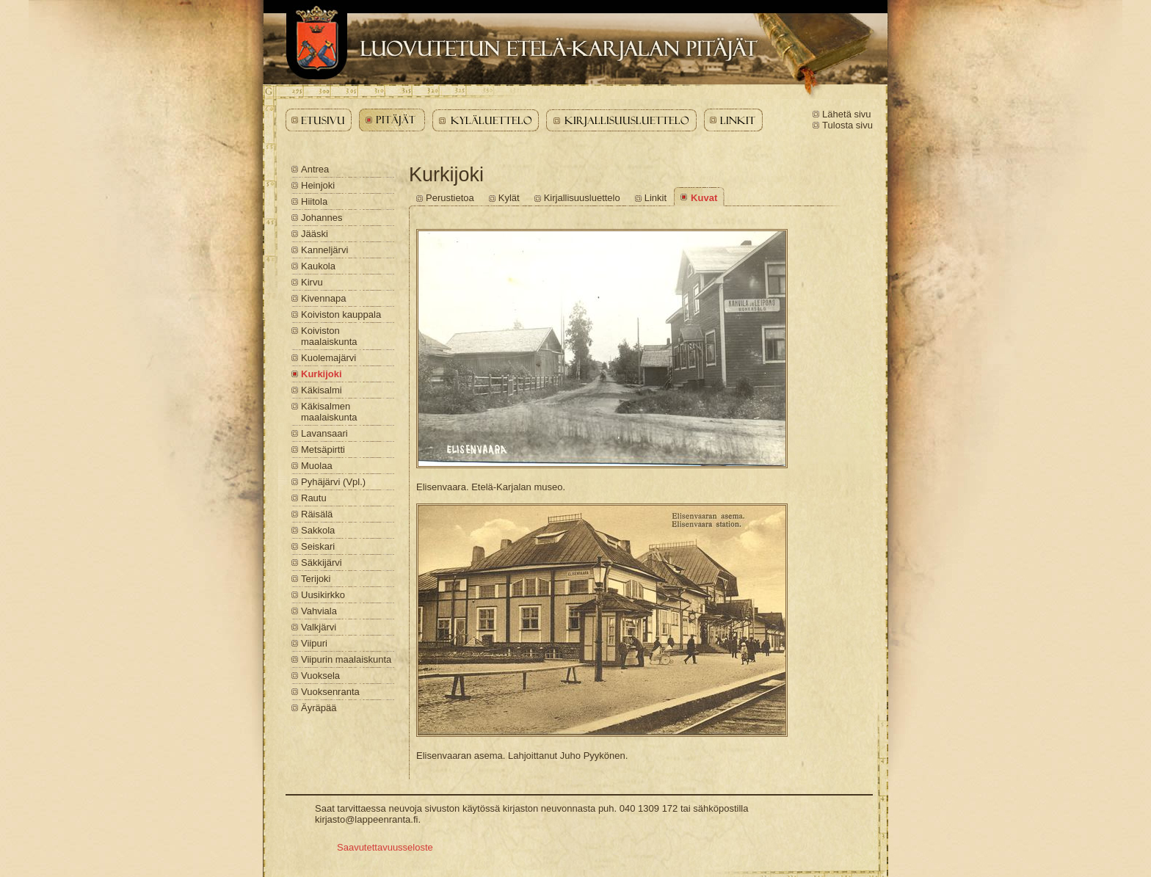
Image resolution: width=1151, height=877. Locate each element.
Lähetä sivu (846, 114)
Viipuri (314, 643)
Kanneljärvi (324, 249)
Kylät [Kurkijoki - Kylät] (509, 197)
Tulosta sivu (847, 125)
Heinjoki (318, 185)
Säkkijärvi (321, 562)
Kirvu (312, 282)
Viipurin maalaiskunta (346, 659)
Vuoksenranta (330, 691)
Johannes (321, 217)
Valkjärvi (318, 627)
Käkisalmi (321, 390)
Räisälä (317, 514)
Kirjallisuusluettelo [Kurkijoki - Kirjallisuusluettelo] (582, 197)
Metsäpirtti (323, 449)
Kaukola (318, 266)
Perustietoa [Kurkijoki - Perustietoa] (450, 197)
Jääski (314, 233)
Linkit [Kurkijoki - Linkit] (656, 197)
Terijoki (315, 578)
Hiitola (314, 201)
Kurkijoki (321, 373)
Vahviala (319, 610)
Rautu (314, 497)
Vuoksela (320, 675)
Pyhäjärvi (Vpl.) (333, 481)
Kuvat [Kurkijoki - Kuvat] (704, 197)
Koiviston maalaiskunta (329, 336)
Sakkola (318, 530)
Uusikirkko (323, 594)
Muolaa (317, 465)
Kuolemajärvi (328, 357)
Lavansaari (324, 433)
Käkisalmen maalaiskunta (329, 412)
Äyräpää (318, 707)
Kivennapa (323, 298)
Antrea (315, 169)
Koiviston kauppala (341, 314)
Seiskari (318, 546)
